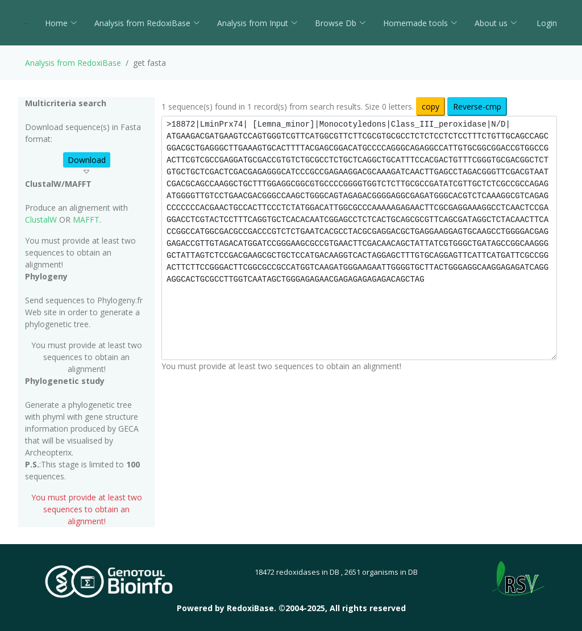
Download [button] (87, 159)
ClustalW (41, 219)
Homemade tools (420, 23)
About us (496, 23)
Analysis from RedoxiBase (73, 62)
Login (545, 23)
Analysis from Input (257, 23)
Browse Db (340, 23)
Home (61, 23)
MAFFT (86, 219)
